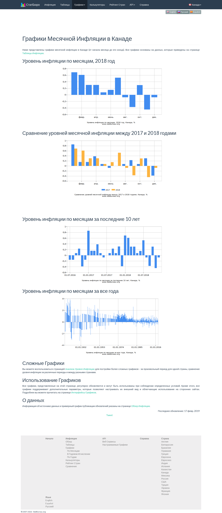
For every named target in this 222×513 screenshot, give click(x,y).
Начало (49, 438)
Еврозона (166, 457)
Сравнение (71, 466)
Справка (144, 4)
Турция (164, 485)
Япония (165, 494)
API (132, 4)
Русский (183, 12)
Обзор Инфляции (140, 406)
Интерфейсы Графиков (83, 392)
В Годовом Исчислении (78, 454)
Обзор (69, 441)
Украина (165, 488)
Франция (165, 491)
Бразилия (166, 447)
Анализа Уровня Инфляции (80, 369)
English (171, 12)
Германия (166, 451)
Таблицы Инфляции (33, 53)
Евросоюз (166, 460)
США (163, 481)
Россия (164, 478)
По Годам (72, 457)
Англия (164, 441)
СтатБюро (30, 4)
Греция (164, 454)
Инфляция (50, 4)
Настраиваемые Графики (115, 444)
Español (195, 12)
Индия (164, 463)
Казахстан (166, 469)
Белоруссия (167, 444)
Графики (79, 4)
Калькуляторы (97, 4)
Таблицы (65, 4)
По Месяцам (73, 451)
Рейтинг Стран (117, 4)
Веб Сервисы (109, 441)
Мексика (165, 475)
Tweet (109, 415)
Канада (195, 4)
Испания (165, 466)
